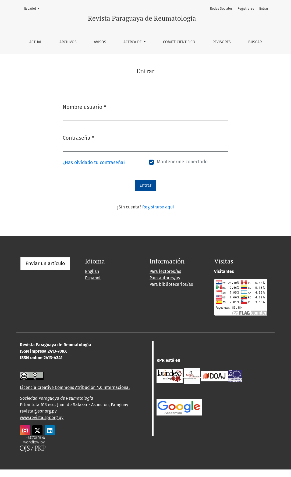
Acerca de (133, 42)
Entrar (263, 8)
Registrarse (245, 8)
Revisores (221, 42)
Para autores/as (165, 277)
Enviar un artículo (45, 263)
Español (33, 8)
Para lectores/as (165, 271)
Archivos (68, 42)
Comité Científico (179, 42)
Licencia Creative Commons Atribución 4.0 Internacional (75, 387)
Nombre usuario (84, 106)
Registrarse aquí (158, 206)
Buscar (255, 42)
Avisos (100, 42)
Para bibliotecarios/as (171, 284)
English (92, 271)
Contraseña (78, 137)
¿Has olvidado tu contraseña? (94, 162)
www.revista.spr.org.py (41, 417)
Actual (35, 42)
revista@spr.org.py (38, 411)
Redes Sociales (221, 8)
